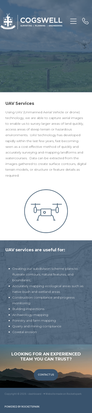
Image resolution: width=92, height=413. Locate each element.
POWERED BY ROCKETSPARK (22, 406)
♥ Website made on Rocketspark (62, 394)
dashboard (34, 394)
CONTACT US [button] (46, 374)
